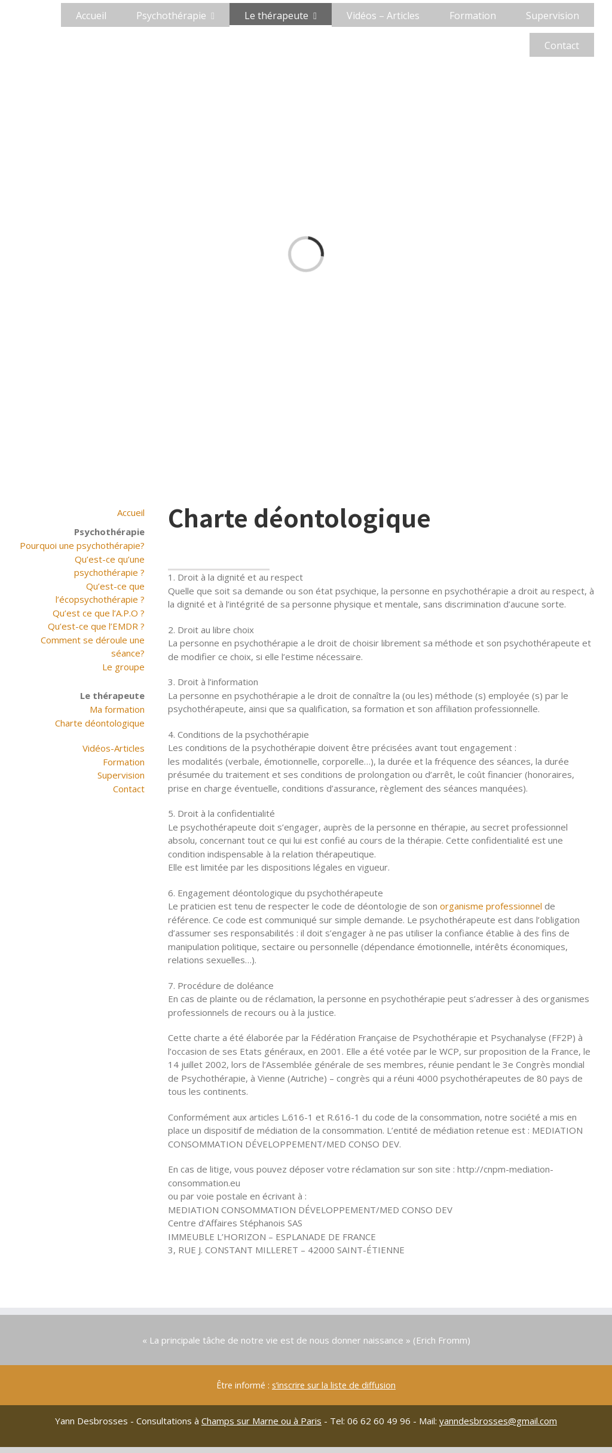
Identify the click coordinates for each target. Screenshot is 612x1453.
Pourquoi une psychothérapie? (82, 545)
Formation (124, 762)
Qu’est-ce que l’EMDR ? (96, 626)
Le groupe (123, 667)
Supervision (121, 775)
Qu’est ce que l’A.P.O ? (99, 613)
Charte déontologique (100, 723)
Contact (129, 789)
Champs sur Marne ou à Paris (261, 1421)
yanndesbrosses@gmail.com (498, 1421)
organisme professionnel (491, 906)
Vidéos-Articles (113, 748)
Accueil (131, 512)
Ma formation (117, 709)
